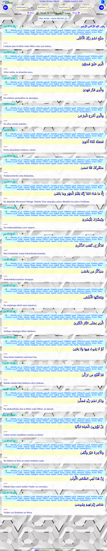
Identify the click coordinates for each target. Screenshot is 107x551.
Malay (100, 32)
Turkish (65, 34)
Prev (30, 13)
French (62, 32)
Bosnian (38, 32)
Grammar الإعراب (11, 32)
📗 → (7, 30)
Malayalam (20, 34)
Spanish (53, 34)
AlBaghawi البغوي (70, 30)
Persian (27, 34)
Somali (48, 34)
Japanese (88, 32)
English (56, 32)
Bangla (33, 32)
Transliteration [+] (85, 34)
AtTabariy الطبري (29, 30)
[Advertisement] (53, 532)
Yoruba (76, 34)
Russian (41, 34)
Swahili (59, 34)
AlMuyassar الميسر (83, 30)
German (68, 32)
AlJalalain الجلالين (97, 30)
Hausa (74, 32)
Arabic (20, 32)
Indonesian (80, 32)
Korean (94, 32)
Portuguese (34, 34)
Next (76, 13)
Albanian (26, 32)
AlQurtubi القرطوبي (42, 30)
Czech (51, 32)
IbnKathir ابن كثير (16, 30)
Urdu (71, 34)
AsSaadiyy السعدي (56, 30)
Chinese (45, 32)
